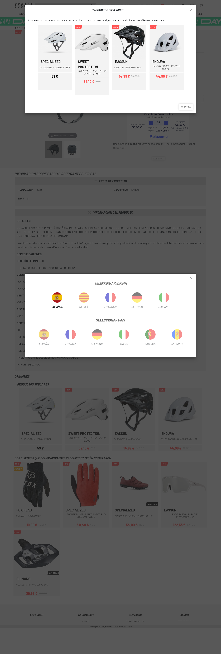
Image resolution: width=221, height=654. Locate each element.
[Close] (191, 278)
